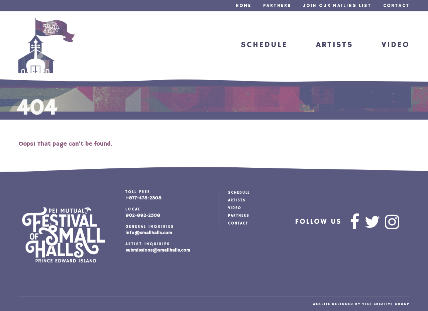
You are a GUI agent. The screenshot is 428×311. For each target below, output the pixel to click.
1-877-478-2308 (143, 198)
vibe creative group (386, 304)
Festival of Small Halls (46, 45)
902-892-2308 (142, 215)
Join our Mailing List (337, 6)
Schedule (264, 45)
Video (396, 45)
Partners (277, 6)
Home (243, 6)
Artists (334, 45)
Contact (396, 6)
